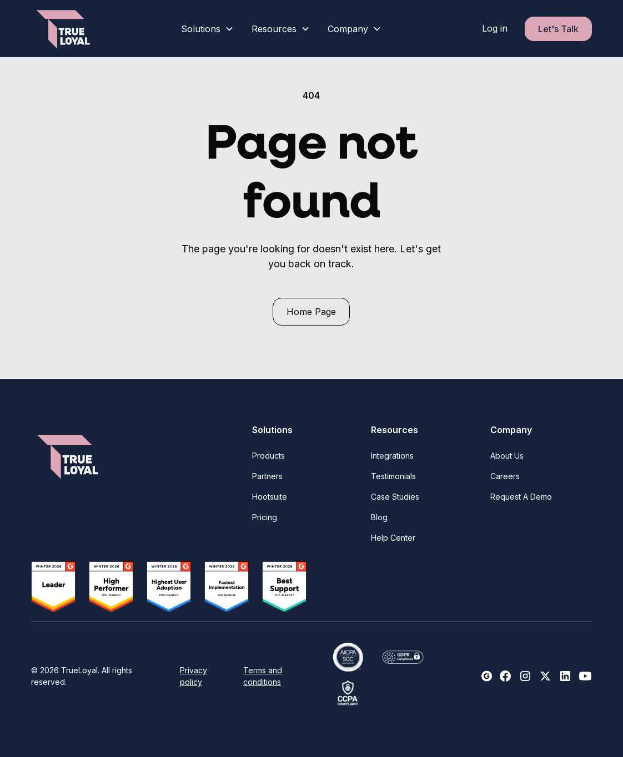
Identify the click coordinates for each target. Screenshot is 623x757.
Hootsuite (269, 496)
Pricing (264, 517)
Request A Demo (521, 496)
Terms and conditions (262, 676)
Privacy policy (193, 676)
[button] (207, 29)
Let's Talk (558, 28)
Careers (505, 476)
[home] (64, 28)
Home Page (311, 311)
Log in (495, 28)
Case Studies (395, 496)
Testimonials (393, 476)
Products (268, 455)
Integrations (392, 455)
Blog (379, 517)
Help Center (393, 537)
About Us (507, 455)
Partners (267, 476)
